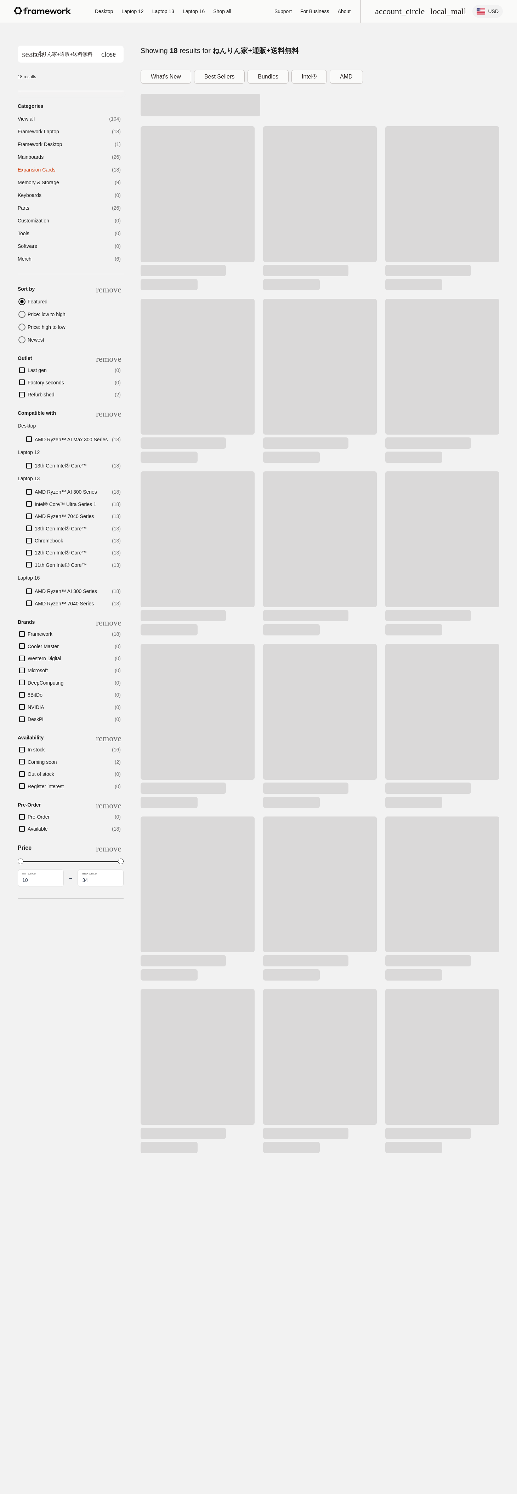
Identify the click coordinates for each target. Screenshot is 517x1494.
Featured (37, 301)
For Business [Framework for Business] (314, 11)
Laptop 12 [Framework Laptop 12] (132, 11)
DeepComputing (45, 683)
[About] (344, 11)
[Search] (33, 54)
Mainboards (31, 157)
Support (283, 11)
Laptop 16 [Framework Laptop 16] (194, 11)
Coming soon (42, 762)
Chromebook (49, 540)
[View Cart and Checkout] (448, 11)
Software (27, 246)
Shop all (222, 11)
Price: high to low (47, 327)
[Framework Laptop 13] (163, 11)
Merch (25, 259)
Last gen (37, 370)
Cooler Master (43, 646)
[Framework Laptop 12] (132, 11)
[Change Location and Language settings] (487, 11)
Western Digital (44, 658)
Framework (40, 634)
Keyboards (29, 195)
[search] (71, 54)
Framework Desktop (40, 144)
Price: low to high (47, 314)
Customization (33, 220)
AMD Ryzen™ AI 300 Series (66, 492)
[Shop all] (222, 11)
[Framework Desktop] (104, 11)
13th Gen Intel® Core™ (61, 466)
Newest (36, 340)
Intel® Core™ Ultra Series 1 (65, 504)
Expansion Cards (37, 170)
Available (38, 829)
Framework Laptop (38, 131)
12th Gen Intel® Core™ (61, 553)
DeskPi (35, 719)
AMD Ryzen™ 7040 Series (64, 516)
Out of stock (41, 774)
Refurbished (41, 394)
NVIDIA (36, 707)
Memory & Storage (38, 182)
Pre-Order (39, 817)
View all (26, 119)
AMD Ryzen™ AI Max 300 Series (71, 439)
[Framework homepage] (42, 10)
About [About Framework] (344, 11)
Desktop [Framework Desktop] (104, 11)
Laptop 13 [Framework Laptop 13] (163, 11)
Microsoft (38, 670)
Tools (23, 233)
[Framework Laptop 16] (193, 11)
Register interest (46, 786)
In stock (36, 749)
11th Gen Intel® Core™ (61, 565)
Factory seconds (46, 382)
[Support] (283, 11)
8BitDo (35, 695)
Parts (23, 208)
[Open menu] (400, 11)
